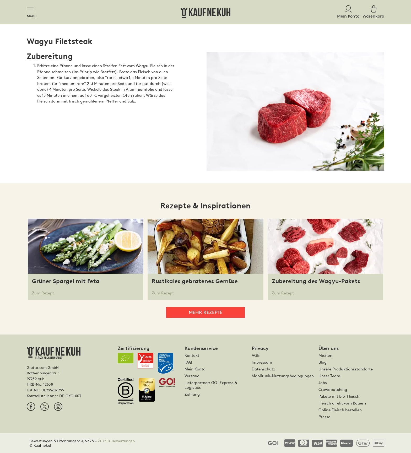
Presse (324, 416)
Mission (325, 355)
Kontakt (192, 355)
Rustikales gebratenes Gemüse (195, 281)
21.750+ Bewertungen (116, 440)
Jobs (322, 382)
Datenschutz (263, 368)
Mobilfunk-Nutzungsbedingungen (283, 375)
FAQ (188, 362)
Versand (192, 375)
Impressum (262, 362)
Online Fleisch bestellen (340, 409)
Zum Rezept (43, 292)
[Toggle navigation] (32, 9)
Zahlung (192, 394)
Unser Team (329, 375)
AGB (255, 355)
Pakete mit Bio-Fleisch (338, 396)
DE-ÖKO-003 (70, 395)
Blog (322, 362)
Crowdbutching (332, 389)
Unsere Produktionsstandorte (345, 368)
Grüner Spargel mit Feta (66, 281)
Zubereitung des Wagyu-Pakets (316, 281)
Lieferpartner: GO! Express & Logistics (211, 385)
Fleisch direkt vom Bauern (342, 403)
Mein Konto (195, 368)
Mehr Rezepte (206, 312)
